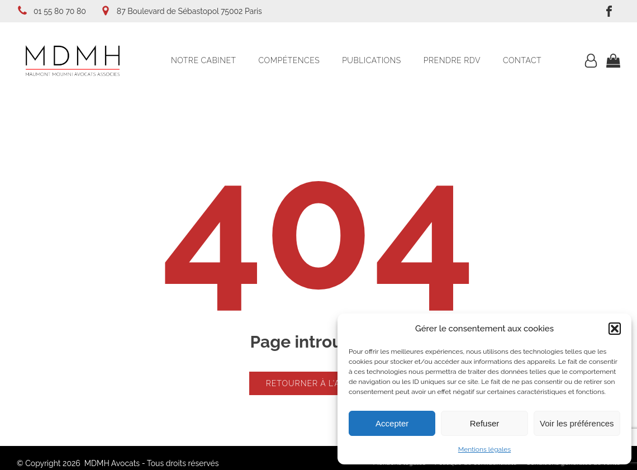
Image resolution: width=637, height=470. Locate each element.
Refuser (485, 423)
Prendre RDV (452, 60)
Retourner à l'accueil (319, 383)
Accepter (391, 423)
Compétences (289, 60)
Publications (371, 60)
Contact (522, 60)
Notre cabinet (203, 60)
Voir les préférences (577, 423)
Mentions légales (484, 449)
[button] (614, 328)
